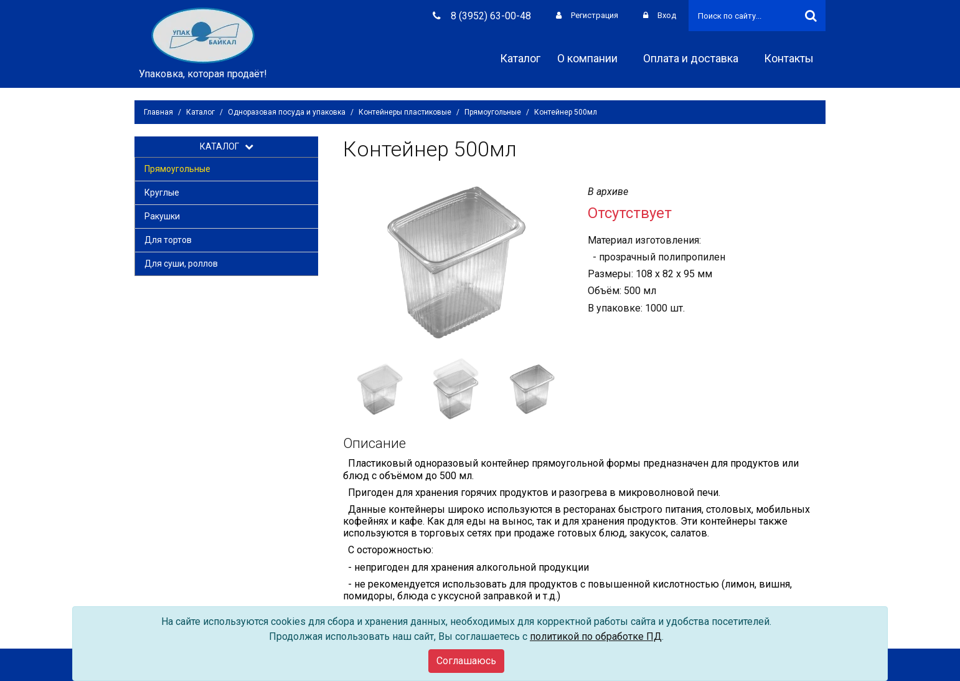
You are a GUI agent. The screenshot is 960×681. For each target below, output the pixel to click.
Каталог (520, 58)
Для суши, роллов (181, 264)
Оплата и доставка (695, 58)
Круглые (161, 193)
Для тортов (168, 240)
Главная (158, 112)
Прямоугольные (492, 112)
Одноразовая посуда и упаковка (287, 112)
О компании (591, 58)
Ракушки (162, 216)
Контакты (793, 58)
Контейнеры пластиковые (405, 112)
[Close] (466, 661)
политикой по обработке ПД (596, 636)
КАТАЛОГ (226, 146)
